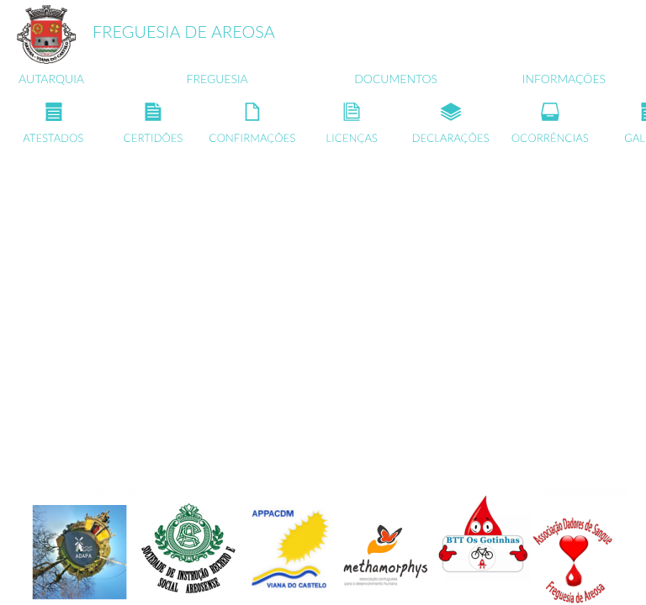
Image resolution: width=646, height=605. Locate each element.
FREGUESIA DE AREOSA (184, 31)
